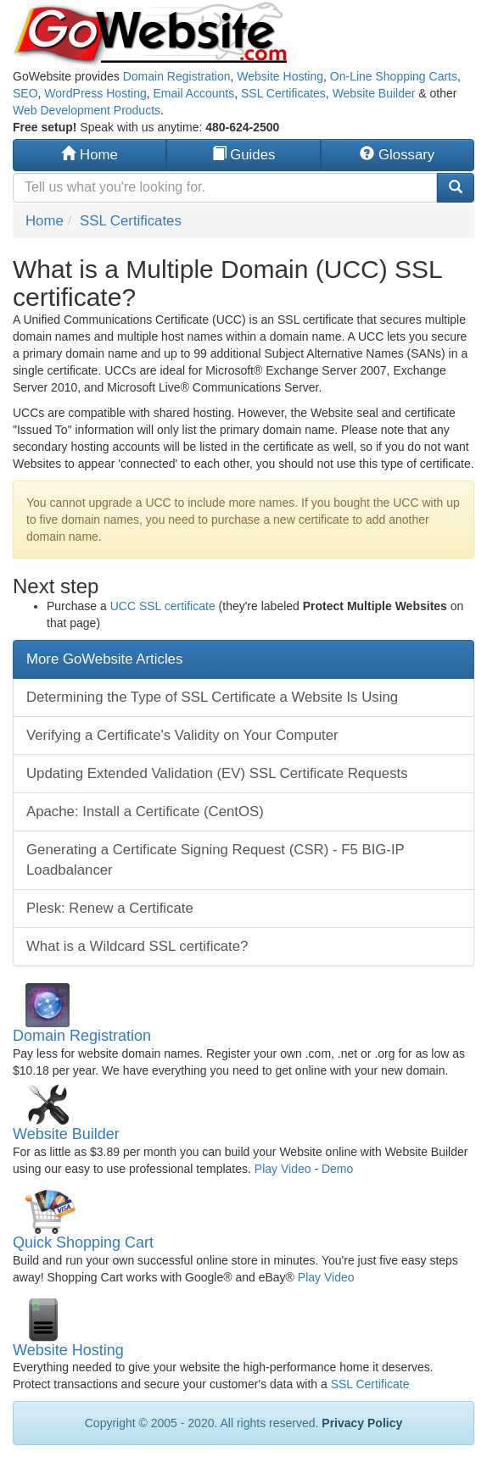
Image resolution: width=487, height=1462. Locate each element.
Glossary (397, 155)
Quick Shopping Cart (83, 1242)
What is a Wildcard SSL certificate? (137, 946)
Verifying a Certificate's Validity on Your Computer (182, 735)
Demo (337, 1169)
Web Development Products (86, 110)
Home (89, 155)
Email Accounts (193, 93)
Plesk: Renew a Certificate (109, 908)
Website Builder (374, 93)
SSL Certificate (370, 1384)
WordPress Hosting (95, 93)
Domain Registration (177, 76)
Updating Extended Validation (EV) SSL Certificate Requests (217, 773)
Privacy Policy (362, 1423)
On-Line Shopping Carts (393, 76)
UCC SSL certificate (163, 606)
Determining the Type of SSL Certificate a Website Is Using (212, 697)
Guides (244, 155)
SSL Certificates (283, 93)
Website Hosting (280, 76)
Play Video (283, 1169)
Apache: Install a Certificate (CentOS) (145, 811)
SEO (25, 93)
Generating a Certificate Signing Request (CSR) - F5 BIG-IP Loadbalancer (215, 860)
